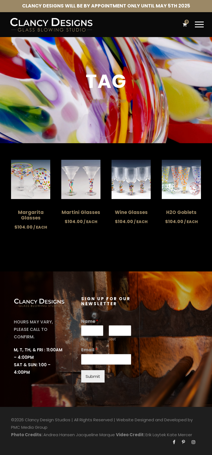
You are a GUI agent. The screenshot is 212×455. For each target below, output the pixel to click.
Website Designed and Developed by (154, 420)
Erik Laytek (155, 435)
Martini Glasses (81, 212)
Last (112, 339)
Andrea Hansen (59, 435)
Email (89, 350)
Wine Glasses (131, 212)
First (84, 339)
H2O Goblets (181, 212)
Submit (93, 376)
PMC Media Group (29, 427)
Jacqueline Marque (95, 435)
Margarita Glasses (31, 215)
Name (89, 322)
